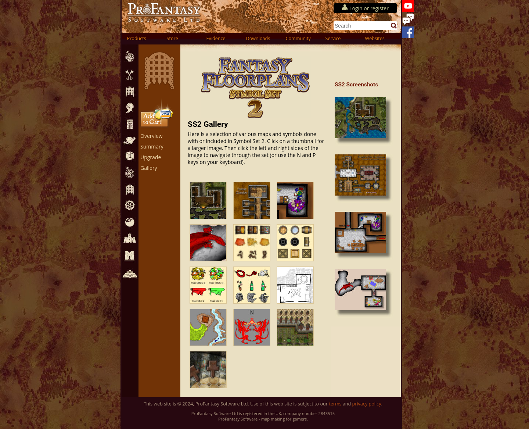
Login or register (369, 8)
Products (136, 38)
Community (298, 38)
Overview (151, 135)
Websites (375, 38)
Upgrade (150, 157)
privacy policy (366, 404)
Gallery (148, 167)
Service (333, 38)
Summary (151, 146)
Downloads (258, 38)
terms (335, 404)
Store (172, 38)
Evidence (216, 38)
